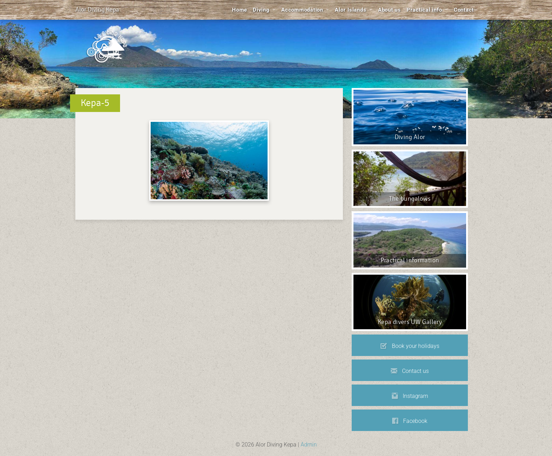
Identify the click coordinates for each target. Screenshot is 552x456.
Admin (309, 444)
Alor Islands (350, 10)
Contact (464, 10)
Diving (261, 10)
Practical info (424, 10)
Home (239, 10)
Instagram (410, 396)
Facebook (409, 421)
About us (389, 10)
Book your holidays (410, 346)
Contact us (410, 371)
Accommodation (302, 10)
